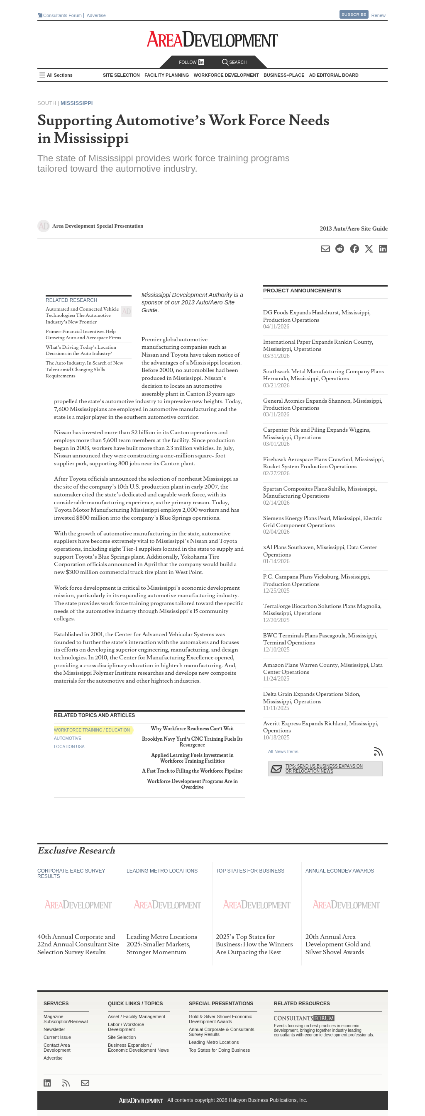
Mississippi (77, 103)
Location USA (69, 746)
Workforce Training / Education (92, 730)
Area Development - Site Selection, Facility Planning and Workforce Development (212, 39)
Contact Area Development (57, 1048)
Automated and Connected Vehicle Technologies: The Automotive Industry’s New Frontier (82, 315)
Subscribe (354, 14)
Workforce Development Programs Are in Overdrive (192, 784)
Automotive (67, 738)
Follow (191, 62)
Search (234, 62)
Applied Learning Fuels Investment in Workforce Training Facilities (192, 758)
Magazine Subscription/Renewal (66, 1019)
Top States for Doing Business (219, 1050)
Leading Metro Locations (214, 1042)
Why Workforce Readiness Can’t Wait (192, 729)
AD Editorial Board (334, 75)
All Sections (60, 75)
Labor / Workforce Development (126, 1027)
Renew (378, 15)
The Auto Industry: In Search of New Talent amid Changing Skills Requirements (84, 369)
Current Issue (57, 1037)
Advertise (96, 15)
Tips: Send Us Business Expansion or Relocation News (324, 768)
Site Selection (122, 1037)
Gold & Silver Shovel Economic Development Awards (220, 1019)
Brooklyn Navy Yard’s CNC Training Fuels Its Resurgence (192, 742)
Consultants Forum (62, 15)
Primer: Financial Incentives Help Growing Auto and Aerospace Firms (83, 334)
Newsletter (54, 1029)
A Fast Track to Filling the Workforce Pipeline (192, 771)
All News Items (283, 751)
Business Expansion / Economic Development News (138, 1048)
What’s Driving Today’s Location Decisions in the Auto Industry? (81, 350)
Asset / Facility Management (136, 1016)
